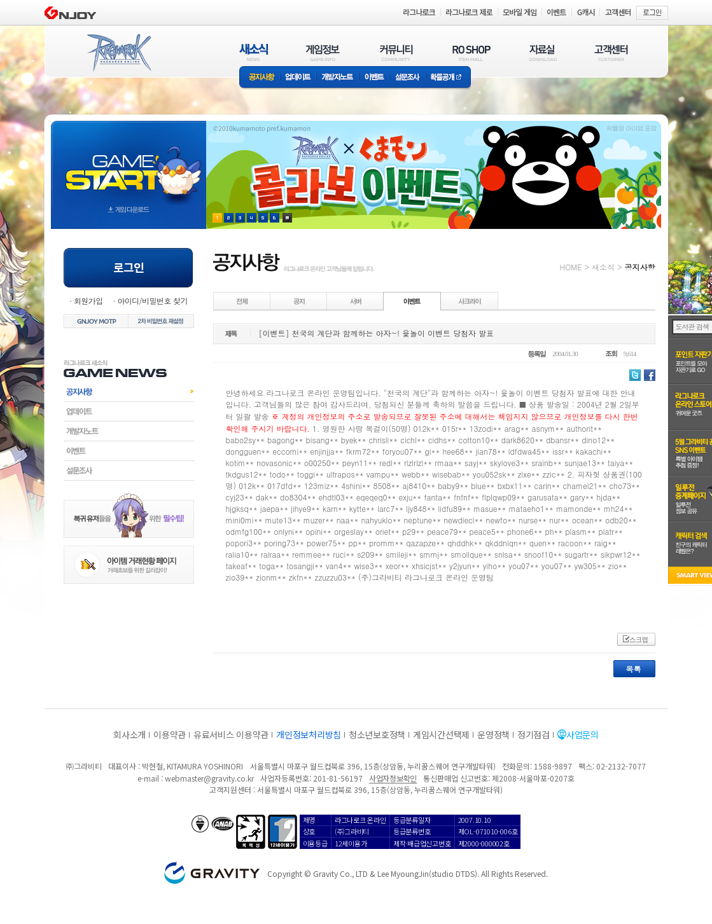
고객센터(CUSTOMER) (611, 52)
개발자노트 (337, 78)
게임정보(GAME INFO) (323, 52)
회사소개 (129, 734)
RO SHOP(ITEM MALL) (471, 52)
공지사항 (259, 78)
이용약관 (169, 734)
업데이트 (298, 78)
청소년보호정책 (377, 734)
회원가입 (88, 300)
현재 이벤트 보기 (287, 218)
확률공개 (448, 78)
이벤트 (374, 78)
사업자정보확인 (393, 778)
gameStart (128, 163)
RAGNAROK (118, 53)
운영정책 (493, 734)
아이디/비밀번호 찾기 (152, 300)
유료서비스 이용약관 (231, 734)
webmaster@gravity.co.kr (209, 778)
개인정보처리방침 (308, 734)
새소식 (603, 266)
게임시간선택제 (441, 734)
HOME (571, 266)
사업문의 (582, 734)
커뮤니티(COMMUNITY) (396, 52)
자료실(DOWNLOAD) (542, 52)
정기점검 (533, 734)
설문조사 (407, 78)
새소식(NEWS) (254, 52)
